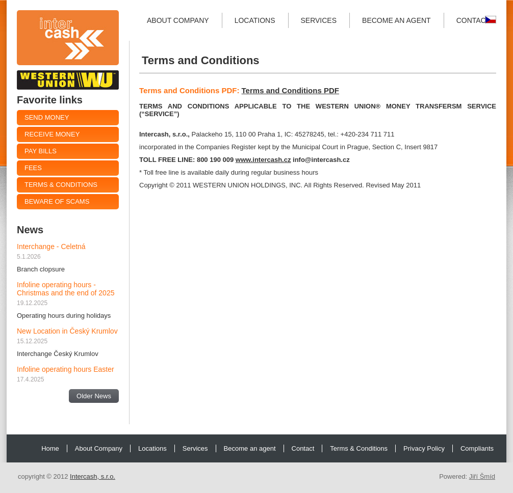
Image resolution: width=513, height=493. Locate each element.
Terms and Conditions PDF (290, 90)
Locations (255, 20)
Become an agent (396, 20)
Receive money (52, 134)
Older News (93, 396)
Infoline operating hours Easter (65, 369)
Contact (473, 20)
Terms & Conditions (60, 184)
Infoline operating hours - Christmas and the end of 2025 (65, 289)
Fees (33, 168)
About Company (178, 20)
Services (319, 20)
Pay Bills (40, 151)
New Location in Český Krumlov (67, 331)
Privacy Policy (424, 448)
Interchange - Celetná (51, 246)
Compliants (477, 448)
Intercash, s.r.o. (92, 476)
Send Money (46, 117)
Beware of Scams (56, 201)
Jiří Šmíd (482, 476)
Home (50, 448)
